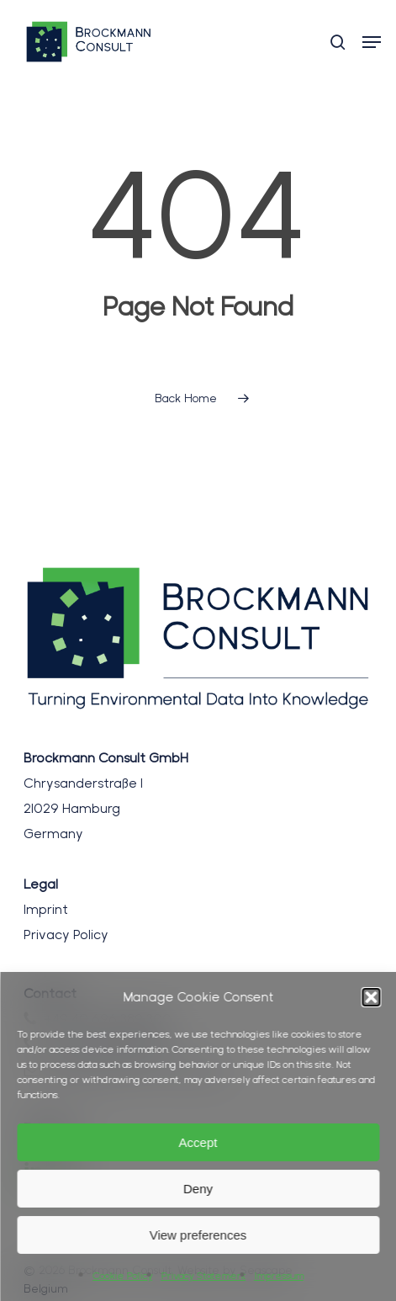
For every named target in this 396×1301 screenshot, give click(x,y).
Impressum (279, 1276)
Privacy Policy (66, 935)
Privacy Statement (203, 1276)
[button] (370, 997)
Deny (198, 1189)
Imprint (46, 909)
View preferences (198, 1235)
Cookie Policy (122, 1276)
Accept (198, 1142)
